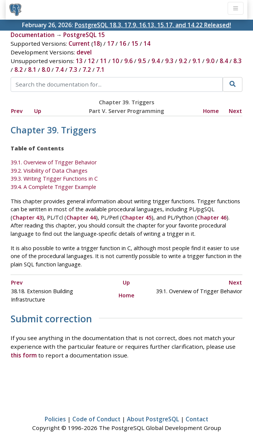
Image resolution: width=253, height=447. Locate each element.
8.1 (32, 69)
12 (91, 61)
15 (134, 43)
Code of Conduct (96, 419)
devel (84, 52)
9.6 (128, 61)
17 (110, 43)
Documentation (33, 35)
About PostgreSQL (153, 419)
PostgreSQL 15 (84, 35)
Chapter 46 (211, 217)
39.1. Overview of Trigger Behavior (54, 162)
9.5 (142, 61)
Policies (55, 419)
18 (96, 43)
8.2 (18, 69)
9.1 (196, 61)
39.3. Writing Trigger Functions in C (54, 178)
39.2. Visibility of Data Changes (49, 170)
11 (103, 61)
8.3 (237, 61)
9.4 (155, 61)
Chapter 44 (81, 217)
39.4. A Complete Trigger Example (53, 186)
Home (211, 110)
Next (235, 110)
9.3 (169, 61)
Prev (17, 110)
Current (79, 43)
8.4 (224, 61)
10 (115, 61)
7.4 (59, 69)
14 (147, 43)
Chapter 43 (27, 217)
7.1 (100, 69)
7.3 (73, 69)
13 (79, 61)
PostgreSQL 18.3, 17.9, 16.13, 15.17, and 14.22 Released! (153, 25)
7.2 (87, 69)
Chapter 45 (136, 217)
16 (122, 43)
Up (37, 110)
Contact (197, 419)
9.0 (210, 61)
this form (24, 355)
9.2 (183, 61)
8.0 (46, 69)
